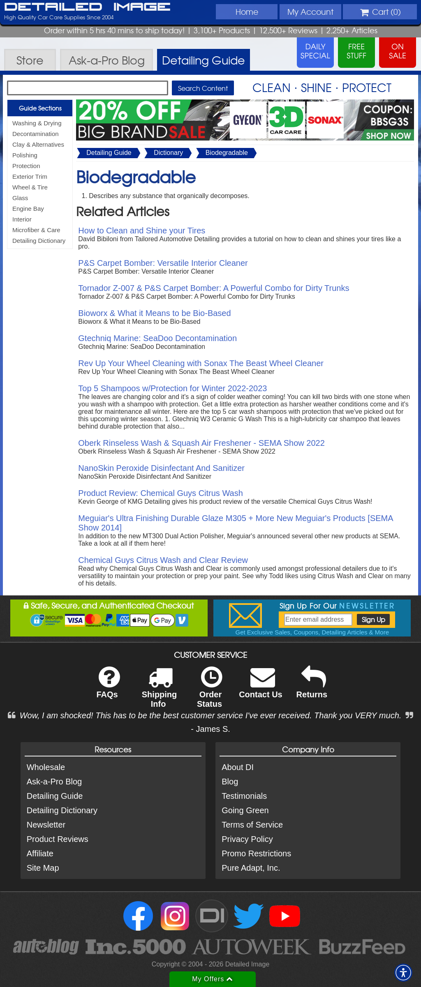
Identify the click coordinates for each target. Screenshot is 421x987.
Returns (312, 687)
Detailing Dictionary (38, 240)
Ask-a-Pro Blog (54, 781)
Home (247, 11)
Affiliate (40, 853)
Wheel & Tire (30, 187)
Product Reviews (57, 839)
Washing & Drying (37, 123)
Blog (230, 781)
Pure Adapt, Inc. (251, 867)
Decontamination (35, 133)
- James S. (210, 728)
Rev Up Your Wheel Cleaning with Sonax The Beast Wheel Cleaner (201, 363)
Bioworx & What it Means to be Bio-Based (154, 313)
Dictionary (168, 152)
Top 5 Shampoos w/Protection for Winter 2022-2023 (172, 388)
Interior (22, 219)
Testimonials (244, 795)
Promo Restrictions (256, 853)
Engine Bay (28, 208)
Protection (26, 165)
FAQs (108, 687)
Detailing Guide (108, 152)
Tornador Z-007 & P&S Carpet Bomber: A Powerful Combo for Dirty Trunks (213, 288)
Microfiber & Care (36, 229)
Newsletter (46, 824)
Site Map (43, 867)
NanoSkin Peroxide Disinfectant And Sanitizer (161, 468)
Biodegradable (227, 152)
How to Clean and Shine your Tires (141, 230)
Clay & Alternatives (38, 144)
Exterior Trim (29, 176)
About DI (238, 767)
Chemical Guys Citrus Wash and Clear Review (163, 560)
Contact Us (260, 687)
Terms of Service (252, 824)
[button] (403, 973)
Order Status (209, 692)
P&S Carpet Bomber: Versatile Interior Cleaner (163, 263)
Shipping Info (159, 692)
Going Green (245, 810)
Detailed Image (87, 7)
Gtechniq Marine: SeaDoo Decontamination (157, 338)
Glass (20, 197)
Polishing (24, 155)
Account (310, 11)
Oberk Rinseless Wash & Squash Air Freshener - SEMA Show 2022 (201, 442)
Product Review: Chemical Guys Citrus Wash (160, 493)
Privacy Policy (247, 839)
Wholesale (46, 767)
